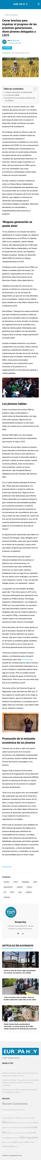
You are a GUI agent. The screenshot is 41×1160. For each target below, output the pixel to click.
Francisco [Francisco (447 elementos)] (30, 1123)
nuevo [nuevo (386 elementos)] (14, 1138)
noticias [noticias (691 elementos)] (9, 1138)
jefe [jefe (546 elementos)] (25, 1127)
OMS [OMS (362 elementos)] (17, 1138)
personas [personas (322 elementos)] (8, 1142)
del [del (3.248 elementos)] (4, 1122)
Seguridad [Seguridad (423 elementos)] (21, 1142)
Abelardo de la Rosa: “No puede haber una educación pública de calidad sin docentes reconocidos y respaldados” (20, 1082)
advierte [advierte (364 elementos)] (4, 1118)
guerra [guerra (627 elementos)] (4, 1127)
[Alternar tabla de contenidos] (34, 89)
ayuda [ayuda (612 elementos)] (9, 1118)
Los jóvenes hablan (12, 95)
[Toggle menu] (38, 4)
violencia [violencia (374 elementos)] (16, 1146)
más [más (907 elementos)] (34, 1133)
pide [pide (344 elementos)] (12, 1142)
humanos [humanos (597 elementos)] (16, 1127)
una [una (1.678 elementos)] (11, 1146)
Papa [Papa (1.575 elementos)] (29, 1137)
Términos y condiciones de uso (12, 1155)
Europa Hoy (15, 40)
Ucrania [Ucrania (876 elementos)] (5, 1146)
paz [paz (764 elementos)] (3, 1142)
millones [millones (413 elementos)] (18, 1133)
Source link (6, 867)
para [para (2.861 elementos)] (35, 1137)
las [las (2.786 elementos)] (35, 1127)
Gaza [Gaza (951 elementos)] (35, 1122)
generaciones (8, 887)
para (20, 892)
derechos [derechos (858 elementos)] (10, 1122)
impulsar (19, 887)
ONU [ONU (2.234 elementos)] (23, 1137)
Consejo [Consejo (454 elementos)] (22, 1118)
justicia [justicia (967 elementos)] (30, 1127)
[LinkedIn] (23, 933)
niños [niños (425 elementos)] (3, 1138)
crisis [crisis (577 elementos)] (32, 1118)
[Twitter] (18, 933)
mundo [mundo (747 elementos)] (29, 1133)
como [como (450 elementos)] (14, 1118)
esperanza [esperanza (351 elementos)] (21, 1122)
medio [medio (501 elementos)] (9, 1133)
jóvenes (29, 887)
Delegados (25, 882)
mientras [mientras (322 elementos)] (13, 1133)
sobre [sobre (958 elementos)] (26, 1142)
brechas (6, 882)
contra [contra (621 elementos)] (28, 1118)
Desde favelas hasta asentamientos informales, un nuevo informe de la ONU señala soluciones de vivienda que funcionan (20, 1026)
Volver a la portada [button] (9, 15)
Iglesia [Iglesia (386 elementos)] (22, 1127)
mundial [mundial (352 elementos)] (24, 1133)
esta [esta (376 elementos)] (25, 1123)
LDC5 (12, 892)
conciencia (26, 659)
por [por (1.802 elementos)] (15, 1141)
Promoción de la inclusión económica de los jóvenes (20, 99)
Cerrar (16, 882)
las (5, 892)
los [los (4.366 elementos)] (4, 1132)
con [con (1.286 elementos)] (18, 1117)
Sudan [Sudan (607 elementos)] (32, 1142)
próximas (7, 897)
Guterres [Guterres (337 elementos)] (10, 1127)
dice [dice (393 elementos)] (16, 1123)
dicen (35, 882)
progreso (29, 892)
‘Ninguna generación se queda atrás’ (18, 92)
